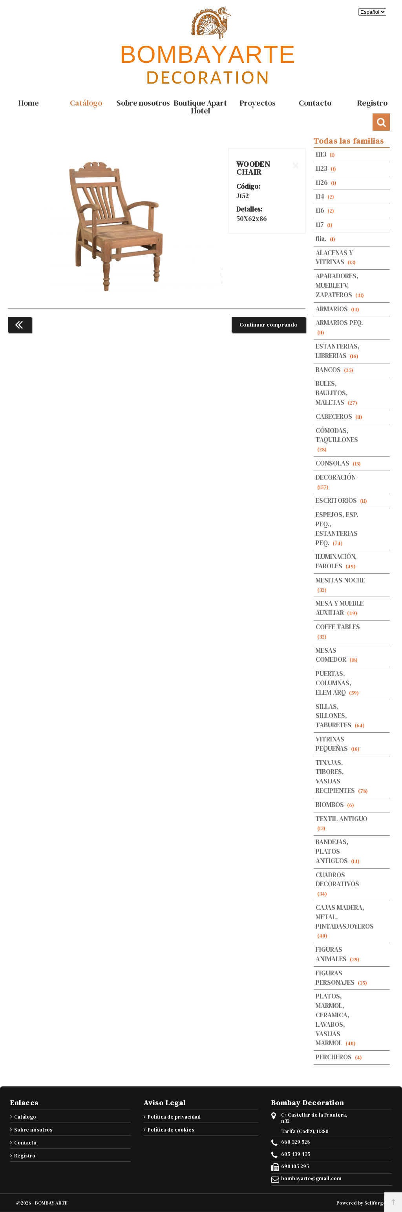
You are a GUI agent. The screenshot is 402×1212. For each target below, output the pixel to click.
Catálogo (25, 1116)
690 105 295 (295, 1166)
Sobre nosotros (33, 1129)
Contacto (25, 1142)
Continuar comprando (268, 325)
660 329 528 (295, 1142)
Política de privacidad (174, 1116)
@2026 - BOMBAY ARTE (42, 1203)
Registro (24, 1155)
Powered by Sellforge (361, 1203)
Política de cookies (171, 1129)
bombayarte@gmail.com (311, 1178)
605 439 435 (295, 1154)
